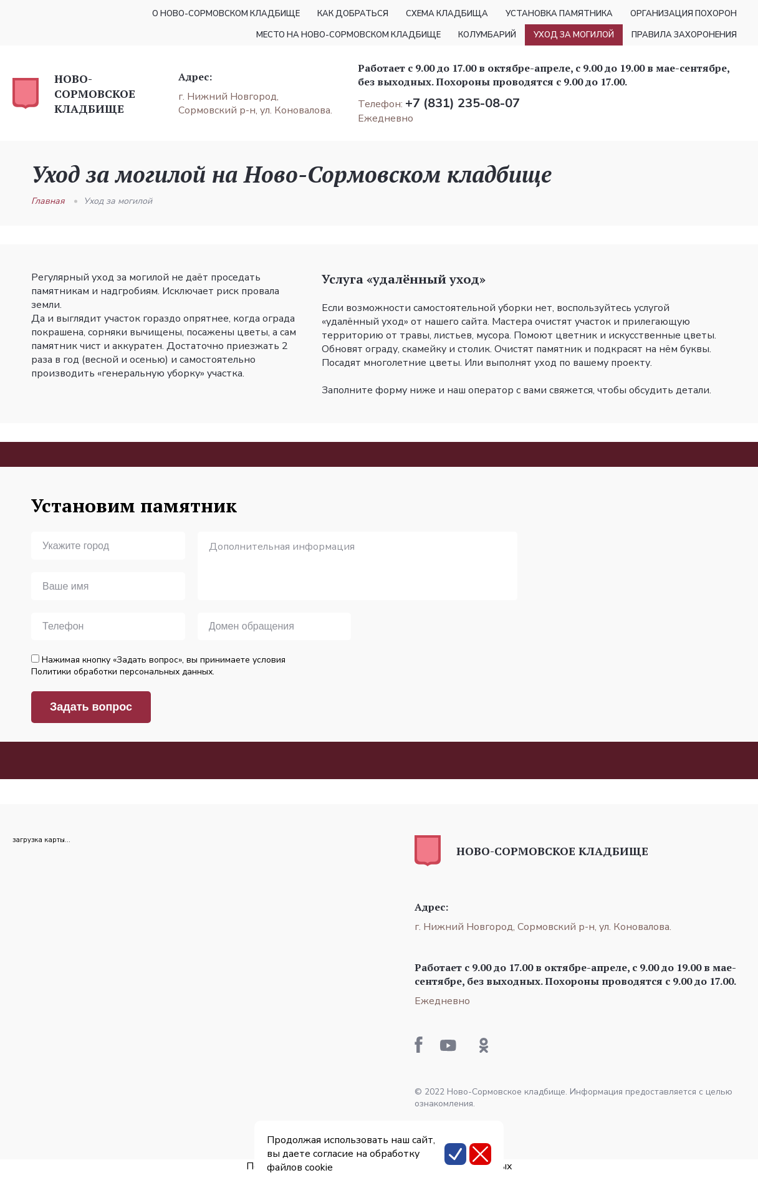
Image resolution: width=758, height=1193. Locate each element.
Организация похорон (683, 13)
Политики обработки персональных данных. (122, 672)
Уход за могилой (118, 201)
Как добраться (352, 13)
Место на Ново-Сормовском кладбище (348, 35)
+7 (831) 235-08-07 (462, 103)
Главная (48, 201)
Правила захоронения (684, 35)
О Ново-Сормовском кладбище (226, 13)
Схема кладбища (447, 13)
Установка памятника (559, 13)
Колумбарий (487, 35)
